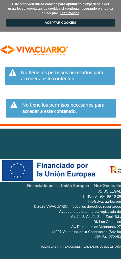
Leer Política (69, 13)
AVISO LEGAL (109, 192)
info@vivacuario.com (104, 202)
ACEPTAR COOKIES (60, 23)
